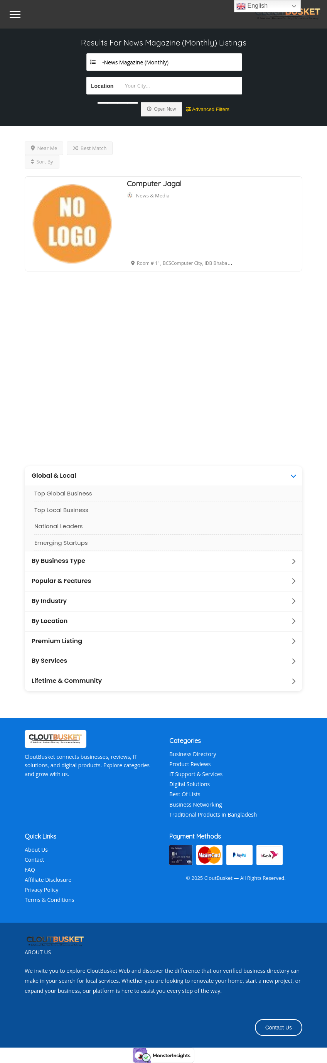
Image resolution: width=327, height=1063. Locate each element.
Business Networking (195, 804)
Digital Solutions (189, 784)
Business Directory (192, 754)
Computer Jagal (154, 183)
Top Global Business (63, 493)
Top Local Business (61, 510)
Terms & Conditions (49, 899)
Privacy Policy (41, 889)
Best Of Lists (185, 794)
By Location (49, 621)
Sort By (42, 161)
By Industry (49, 601)
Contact (34, 859)
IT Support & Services (195, 774)
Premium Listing (57, 641)
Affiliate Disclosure (48, 879)
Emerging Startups (61, 543)
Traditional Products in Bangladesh (213, 814)
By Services (49, 661)
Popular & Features (61, 581)
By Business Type (58, 561)
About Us (36, 849)
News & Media (153, 195)
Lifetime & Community (67, 681)
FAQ (30, 869)
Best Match (89, 148)
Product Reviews (190, 764)
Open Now (161, 109)
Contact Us (278, 1027)
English (252, 6)
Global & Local (54, 476)
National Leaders (58, 526)
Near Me (44, 148)
